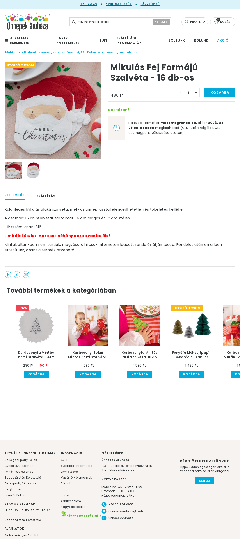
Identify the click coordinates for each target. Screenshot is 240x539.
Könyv (65, 495)
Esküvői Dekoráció (18, 495)
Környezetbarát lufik (81, 516)
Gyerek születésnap (19, 466)
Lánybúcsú (150, 4)
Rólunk (66, 483)
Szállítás (45, 196)
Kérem (204, 481)
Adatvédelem (71, 501)
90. (49, 510)
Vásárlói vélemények (76, 477)
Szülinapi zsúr (119, 4)
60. (33, 510)
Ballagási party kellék (21, 460)
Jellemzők (15, 195)
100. (7, 514)
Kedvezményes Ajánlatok (23, 535)
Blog (64, 489)
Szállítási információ (76, 466)
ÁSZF (64, 460)
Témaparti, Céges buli (21, 483)
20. (11, 510)
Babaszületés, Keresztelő (23, 477)
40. (22, 510)
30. (16, 510)
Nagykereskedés (73, 507)
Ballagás (88, 4)
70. (38, 510)
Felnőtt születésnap (19, 472)
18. (6, 510)
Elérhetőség (69, 472)
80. (44, 510)
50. (28, 510)
